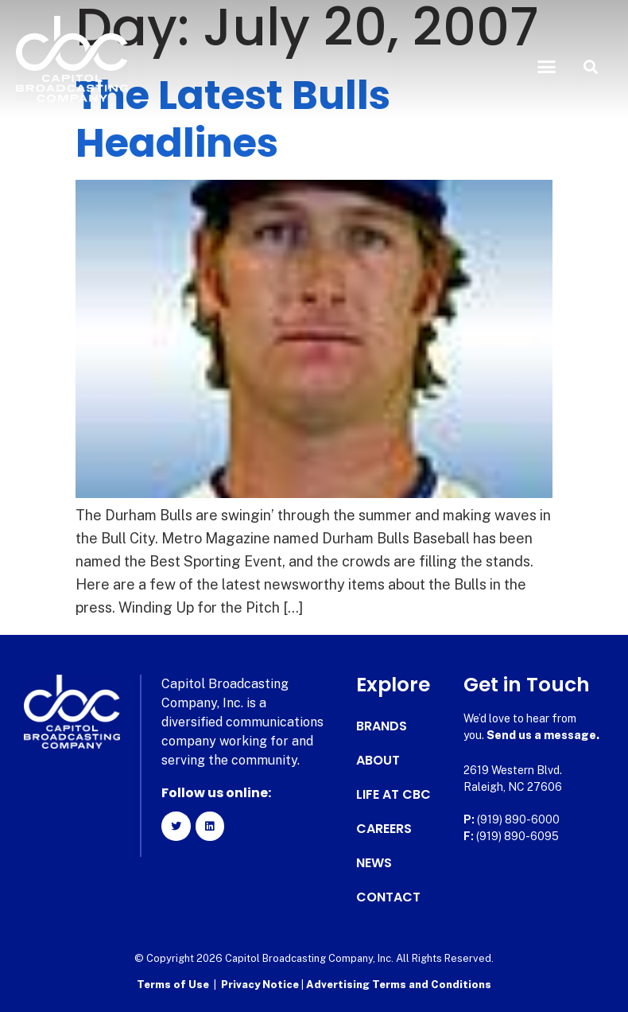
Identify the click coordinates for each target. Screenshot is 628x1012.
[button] (547, 67)
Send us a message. (543, 735)
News (374, 863)
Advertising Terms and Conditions (398, 985)
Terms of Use (173, 985)
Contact (388, 897)
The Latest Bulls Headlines (233, 119)
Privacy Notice (261, 985)
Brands (381, 726)
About (378, 761)
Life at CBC (393, 795)
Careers (384, 829)
